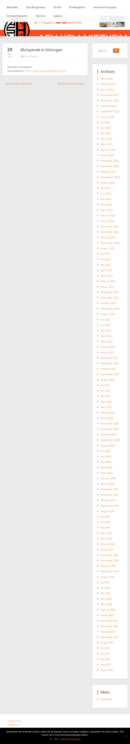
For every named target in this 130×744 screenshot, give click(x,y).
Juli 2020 (105, 451)
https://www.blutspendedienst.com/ (46, 70)
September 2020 (110, 440)
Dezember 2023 (110, 226)
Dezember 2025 (110, 95)
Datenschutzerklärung (70, 739)
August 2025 (108, 117)
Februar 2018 (108, 609)
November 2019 (109, 494)
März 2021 (106, 407)
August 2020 (108, 445)
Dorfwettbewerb (17, 16)
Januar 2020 (107, 483)
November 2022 (110, 297)
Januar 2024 (107, 221)
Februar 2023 (108, 281)
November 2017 (109, 626)
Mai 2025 (106, 133)
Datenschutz (14, 721)
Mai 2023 (106, 264)
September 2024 (110, 177)
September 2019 (110, 505)
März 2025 (107, 144)
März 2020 (107, 473)
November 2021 (109, 363)
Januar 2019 (107, 549)
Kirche (57, 7)
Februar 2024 (108, 215)
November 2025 (110, 100)
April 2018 (106, 598)
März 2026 (107, 78)
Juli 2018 (105, 582)
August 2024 (108, 182)
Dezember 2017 (109, 620)
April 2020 (106, 467)
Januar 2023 (107, 286)
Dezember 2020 (110, 423)
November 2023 (110, 232)
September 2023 (110, 243)
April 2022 (106, 336)
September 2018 (110, 571)
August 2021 (107, 379)
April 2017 (106, 664)
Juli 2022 (105, 319)
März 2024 (107, 210)
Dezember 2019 (109, 489)
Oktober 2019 (108, 500)
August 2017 (107, 642)
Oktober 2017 (108, 631)
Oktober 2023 (108, 237)
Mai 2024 (106, 199)
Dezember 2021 (109, 358)
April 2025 (106, 138)
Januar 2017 (107, 670)
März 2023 (107, 275)
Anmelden (106, 699)
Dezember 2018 (109, 555)
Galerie (57, 16)
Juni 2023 (106, 259)
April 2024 (106, 204)
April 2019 (106, 533)
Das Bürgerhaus (35, 7)
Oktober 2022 (108, 303)
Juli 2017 (105, 648)
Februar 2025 (108, 149)
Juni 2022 (106, 325)
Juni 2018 (105, 588)
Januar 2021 (107, 418)
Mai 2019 (106, 527)
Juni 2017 (105, 653)
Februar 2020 (108, 478)
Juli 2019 (105, 516)
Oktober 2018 (108, 566)
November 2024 (110, 166)
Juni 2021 (105, 390)
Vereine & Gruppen (104, 7)
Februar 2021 (108, 412)
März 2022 (107, 341)
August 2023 (108, 248)
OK (50, 739)
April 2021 (106, 401)
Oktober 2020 (109, 434)
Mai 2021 (106, 396)
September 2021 (110, 374)
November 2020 (110, 429)
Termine (40, 16)
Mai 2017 (105, 659)
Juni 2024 (106, 193)
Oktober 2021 (108, 368)
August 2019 (107, 511)
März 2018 (106, 604)
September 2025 (110, 111)
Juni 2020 (106, 456)
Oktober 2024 (109, 171)
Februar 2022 (108, 347)
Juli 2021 (105, 385)
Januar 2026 (107, 89)
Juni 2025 (106, 128)
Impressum (13, 724)
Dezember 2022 (110, 292)
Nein (56, 739)
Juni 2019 (105, 522)
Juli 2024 (105, 188)
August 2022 (108, 314)
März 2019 (106, 538)
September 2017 (110, 637)
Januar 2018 (107, 615)
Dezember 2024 (110, 160)
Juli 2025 (105, 122)
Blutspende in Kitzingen (41, 49)
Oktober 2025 (109, 106)
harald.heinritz (31, 56)
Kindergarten (77, 7)
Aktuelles (12, 7)
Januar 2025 (107, 155)
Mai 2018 (106, 593)
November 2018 (110, 560)
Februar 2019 (108, 544)
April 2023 (106, 270)
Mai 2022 (106, 330)
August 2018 (107, 577)
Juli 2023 (105, 253)
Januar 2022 (107, 352)
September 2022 (110, 308)
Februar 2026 (108, 84)
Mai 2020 (106, 462)
